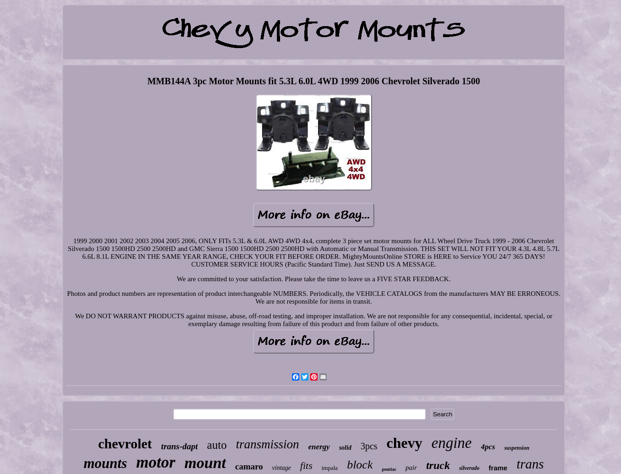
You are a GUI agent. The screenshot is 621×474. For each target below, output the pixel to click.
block (360, 464)
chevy (404, 443)
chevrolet (125, 443)
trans (530, 464)
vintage (281, 467)
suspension (516, 448)
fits (306, 465)
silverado (469, 468)
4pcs (488, 446)
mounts (105, 463)
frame (498, 468)
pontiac (389, 469)
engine (452, 443)
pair (411, 467)
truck (438, 465)
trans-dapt (179, 446)
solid (345, 447)
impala (330, 467)
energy (318, 446)
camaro (249, 466)
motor (155, 462)
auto (217, 445)
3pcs (369, 446)
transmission (267, 444)
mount (205, 462)
